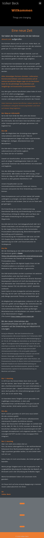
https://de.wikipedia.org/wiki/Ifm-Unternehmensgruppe (22, 255)
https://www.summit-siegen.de (22, 315)
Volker (10, 3)
